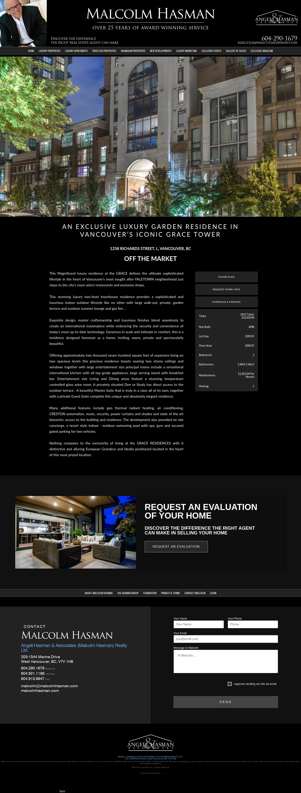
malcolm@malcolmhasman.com (267, 43)
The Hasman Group (128, 593)
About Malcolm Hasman (98, 593)
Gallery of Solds (236, 51)
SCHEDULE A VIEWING (226, 301)
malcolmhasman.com (40, 690)
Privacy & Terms (170, 593)
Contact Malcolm (194, 593)
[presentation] (203, 684)
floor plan (226, 276)
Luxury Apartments (76, 51)
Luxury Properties (49, 51)
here (62, 791)
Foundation (149, 593)
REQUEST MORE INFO (226, 289)
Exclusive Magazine (262, 51)
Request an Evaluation (176, 546)
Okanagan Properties (133, 51)
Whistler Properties (104, 51)
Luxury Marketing (186, 51)
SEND (226, 702)
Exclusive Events (211, 51)
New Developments (160, 51)
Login (213, 593)
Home (31, 51)
